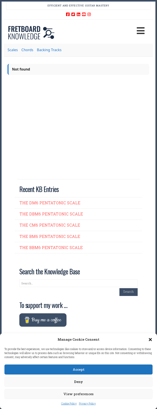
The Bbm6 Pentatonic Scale (51, 247)
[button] (150, 339)
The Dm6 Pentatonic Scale (50, 202)
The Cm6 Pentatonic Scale (50, 225)
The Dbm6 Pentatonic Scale (51, 214)
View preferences (78, 394)
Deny (78, 381)
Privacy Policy (87, 403)
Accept (79, 369)
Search (128, 292)
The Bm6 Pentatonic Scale (50, 236)
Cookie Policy (69, 403)
